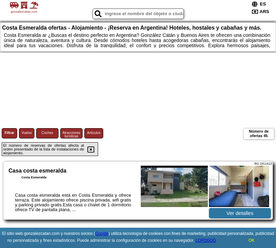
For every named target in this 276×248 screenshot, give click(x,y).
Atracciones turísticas (71, 134)
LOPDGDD (205, 240)
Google (102, 233)
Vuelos (26, 133)
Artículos (93, 133)
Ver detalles (239, 213)
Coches (47, 133)
